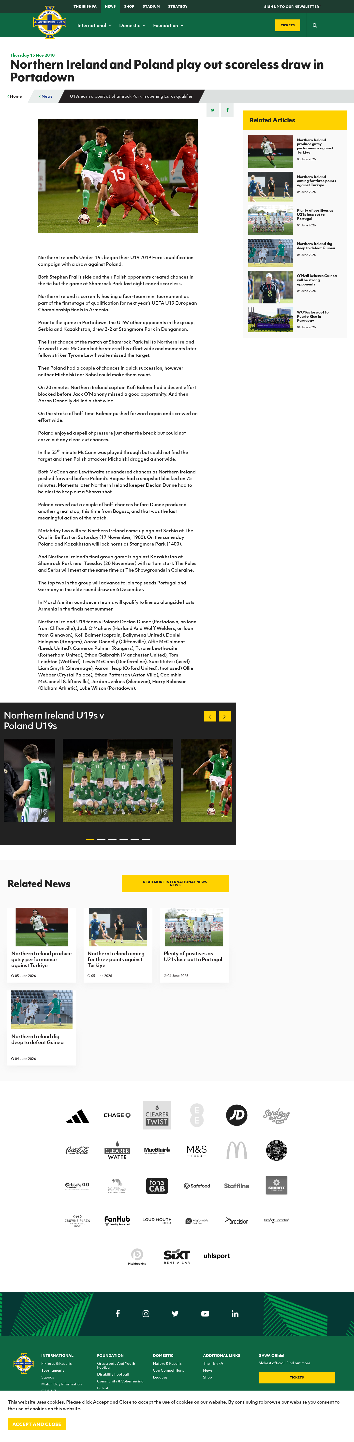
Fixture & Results (167, 1363)
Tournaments (52, 1370)
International (94, 25)
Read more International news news (175, 883)
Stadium (151, 6)
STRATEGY (178, 6)
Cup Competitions (168, 1370)
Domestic (132, 25)
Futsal (102, 1387)
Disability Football (113, 1374)
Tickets (297, 1377)
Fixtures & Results (56, 1363)
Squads (47, 1377)
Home (14, 96)
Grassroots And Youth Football (116, 1365)
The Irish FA (85, 6)
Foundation (168, 25)
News (110, 6)
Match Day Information (61, 1383)
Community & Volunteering (120, 1381)
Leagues (160, 1377)
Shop (129, 6)
